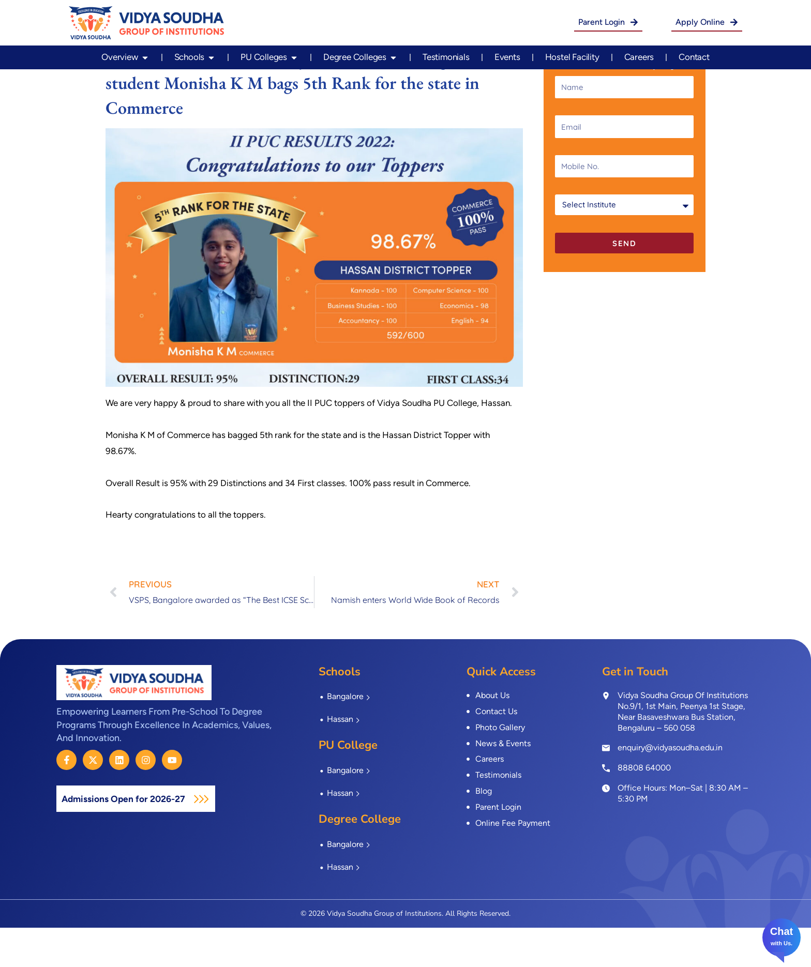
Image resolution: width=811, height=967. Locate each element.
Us (787, 943)
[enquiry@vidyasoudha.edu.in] (606, 788)
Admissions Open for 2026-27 (134, 838)
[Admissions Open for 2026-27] (222, 838)
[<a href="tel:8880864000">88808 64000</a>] (606, 806)
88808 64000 (644, 807)
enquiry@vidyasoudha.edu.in (670, 787)
